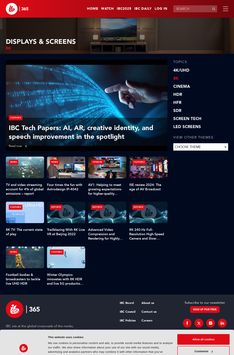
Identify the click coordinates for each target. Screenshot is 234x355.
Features (15, 117)
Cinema (181, 86)
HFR (177, 102)
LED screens (187, 127)
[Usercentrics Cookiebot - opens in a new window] (24, 348)
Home (92, 9)
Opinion (97, 162)
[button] (225, 9)
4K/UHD (181, 70)
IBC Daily (143, 9)
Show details (56, 347)
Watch (107, 9)
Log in (161, 9)
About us (147, 303)
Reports (56, 207)
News (13, 162)
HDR (177, 94)
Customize (204, 328)
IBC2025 (124, 9)
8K (176, 78)
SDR (177, 110)
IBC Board (127, 303)
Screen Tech (187, 118)
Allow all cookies (204, 316)
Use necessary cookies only (203, 340)
